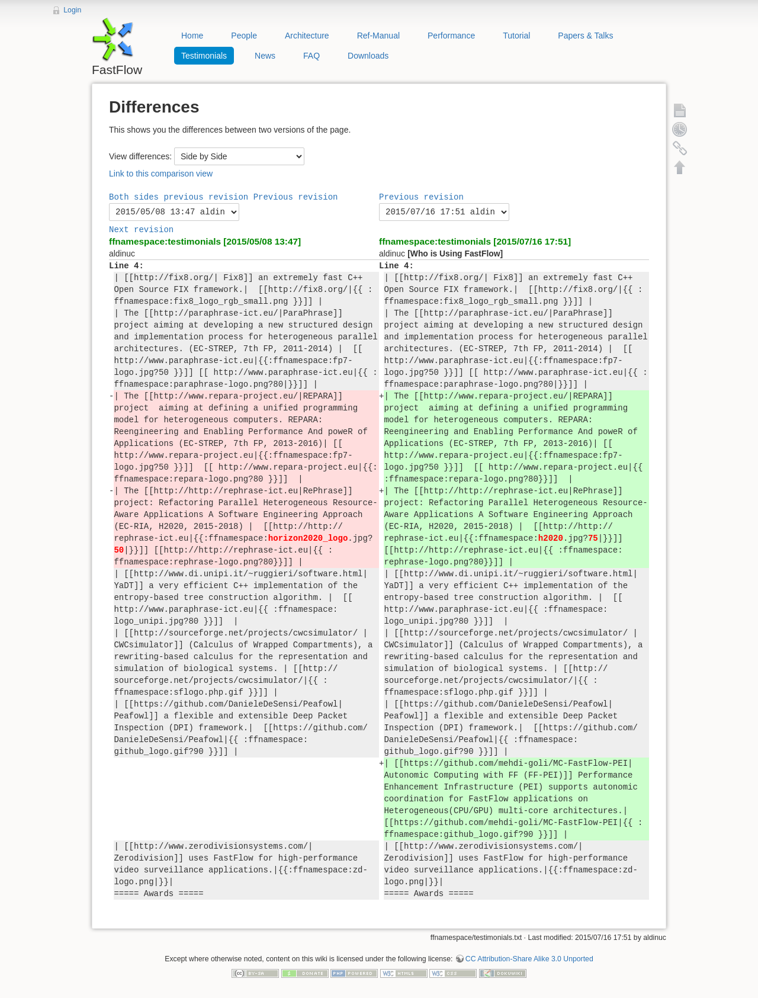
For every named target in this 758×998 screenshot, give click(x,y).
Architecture (307, 35)
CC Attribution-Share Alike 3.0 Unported (529, 959)
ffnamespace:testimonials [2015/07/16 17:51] (475, 241)
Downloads (368, 55)
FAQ (311, 55)
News (265, 55)
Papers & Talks (585, 35)
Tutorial (516, 35)
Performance (451, 35)
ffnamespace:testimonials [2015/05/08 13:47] (205, 241)
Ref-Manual (378, 35)
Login (72, 10)
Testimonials (204, 55)
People (244, 35)
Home (192, 35)
